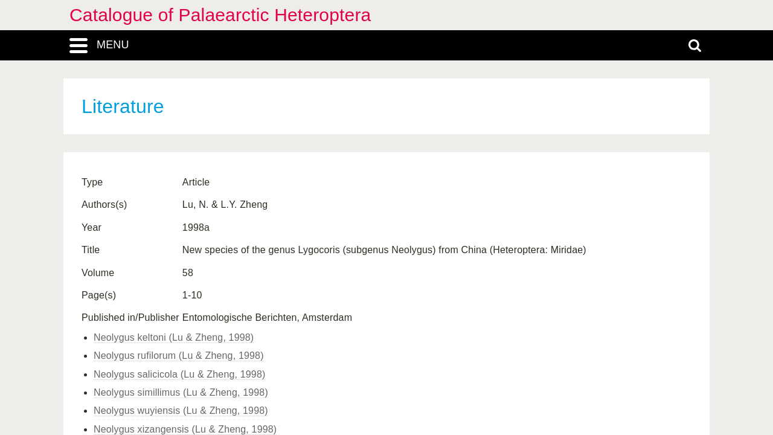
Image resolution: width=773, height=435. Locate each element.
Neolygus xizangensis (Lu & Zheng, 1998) (185, 429)
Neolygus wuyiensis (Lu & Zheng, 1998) (181, 410)
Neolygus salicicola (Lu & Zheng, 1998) (179, 374)
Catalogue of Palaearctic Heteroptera (220, 15)
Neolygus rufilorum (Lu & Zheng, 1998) (179, 355)
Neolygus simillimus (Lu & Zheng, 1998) (181, 392)
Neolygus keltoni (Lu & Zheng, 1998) (174, 337)
